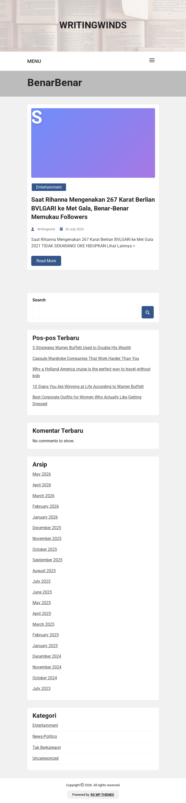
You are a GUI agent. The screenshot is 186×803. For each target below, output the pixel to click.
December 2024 (47, 656)
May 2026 (42, 474)
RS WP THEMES (102, 795)
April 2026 (42, 485)
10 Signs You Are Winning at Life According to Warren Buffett (88, 386)
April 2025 (42, 613)
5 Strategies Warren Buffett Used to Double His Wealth (82, 347)
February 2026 (46, 506)
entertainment (49, 187)
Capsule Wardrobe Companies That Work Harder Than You (86, 358)
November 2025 (47, 538)
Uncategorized (46, 758)
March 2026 (43, 495)
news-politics (45, 736)
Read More (46, 260)
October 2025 (45, 549)
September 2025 (47, 559)
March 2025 (43, 624)
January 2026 (45, 517)
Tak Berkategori (47, 747)
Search (39, 300)
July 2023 (42, 688)
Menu (34, 61)
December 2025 (47, 527)
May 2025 (42, 602)
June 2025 (42, 592)
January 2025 (45, 645)
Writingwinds (93, 25)
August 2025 (44, 570)
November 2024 (47, 667)
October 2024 (45, 677)
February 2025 (46, 634)
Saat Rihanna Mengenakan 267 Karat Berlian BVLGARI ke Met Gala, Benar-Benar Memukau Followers (93, 208)
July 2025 (42, 581)
